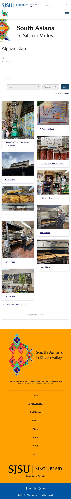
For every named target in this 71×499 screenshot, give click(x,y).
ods (17, 304)
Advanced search (33, 5)
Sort (65, 87)
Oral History (35, 412)
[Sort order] (50, 86)
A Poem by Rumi (47, 129)
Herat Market (10, 180)
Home (35, 395)
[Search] (56, 5)
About (35, 429)
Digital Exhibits (35, 404)
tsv (21, 304)
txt (25, 304)
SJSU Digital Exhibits (35, 476)
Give (35, 454)
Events (35, 420)
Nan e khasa (45, 233)
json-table (10, 304)
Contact (35, 437)
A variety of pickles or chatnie (52, 164)
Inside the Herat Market (49, 198)
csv (3, 304)
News (35, 446)
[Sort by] (24, 86)
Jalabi (7, 214)
